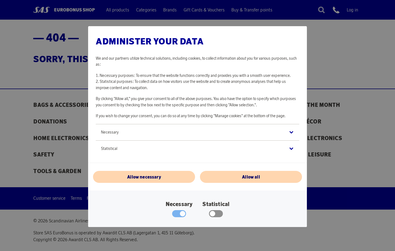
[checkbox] (216, 215)
